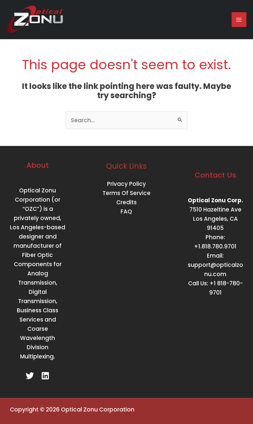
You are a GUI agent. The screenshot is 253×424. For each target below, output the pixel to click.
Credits (126, 202)
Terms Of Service (126, 193)
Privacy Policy (126, 184)
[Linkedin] (45, 376)
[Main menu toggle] (239, 19)
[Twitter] (30, 376)
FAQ (126, 211)
